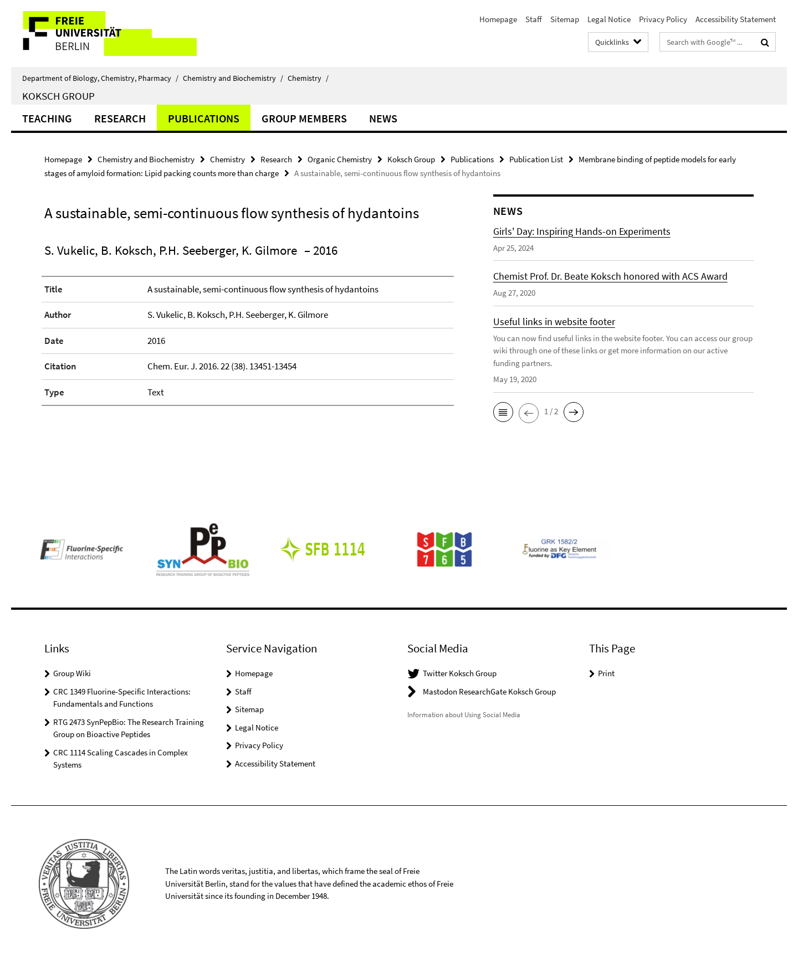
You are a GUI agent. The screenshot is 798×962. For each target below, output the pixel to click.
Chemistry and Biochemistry (233, 78)
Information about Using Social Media (463, 714)
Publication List (536, 159)
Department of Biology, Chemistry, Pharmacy (100, 78)
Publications (203, 118)
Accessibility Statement (735, 19)
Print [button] (606, 673)
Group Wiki (72, 673)
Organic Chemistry (340, 159)
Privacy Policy (663, 19)
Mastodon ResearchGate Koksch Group (489, 691)
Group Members (304, 118)
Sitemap (564, 19)
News (383, 118)
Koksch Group (58, 95)
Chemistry (308, 78)
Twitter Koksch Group (460, 673)
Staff (533, 19)
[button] (503, 412)
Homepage (498, 19)
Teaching (47, 118)
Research (120, 118)
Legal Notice (609, 19)
